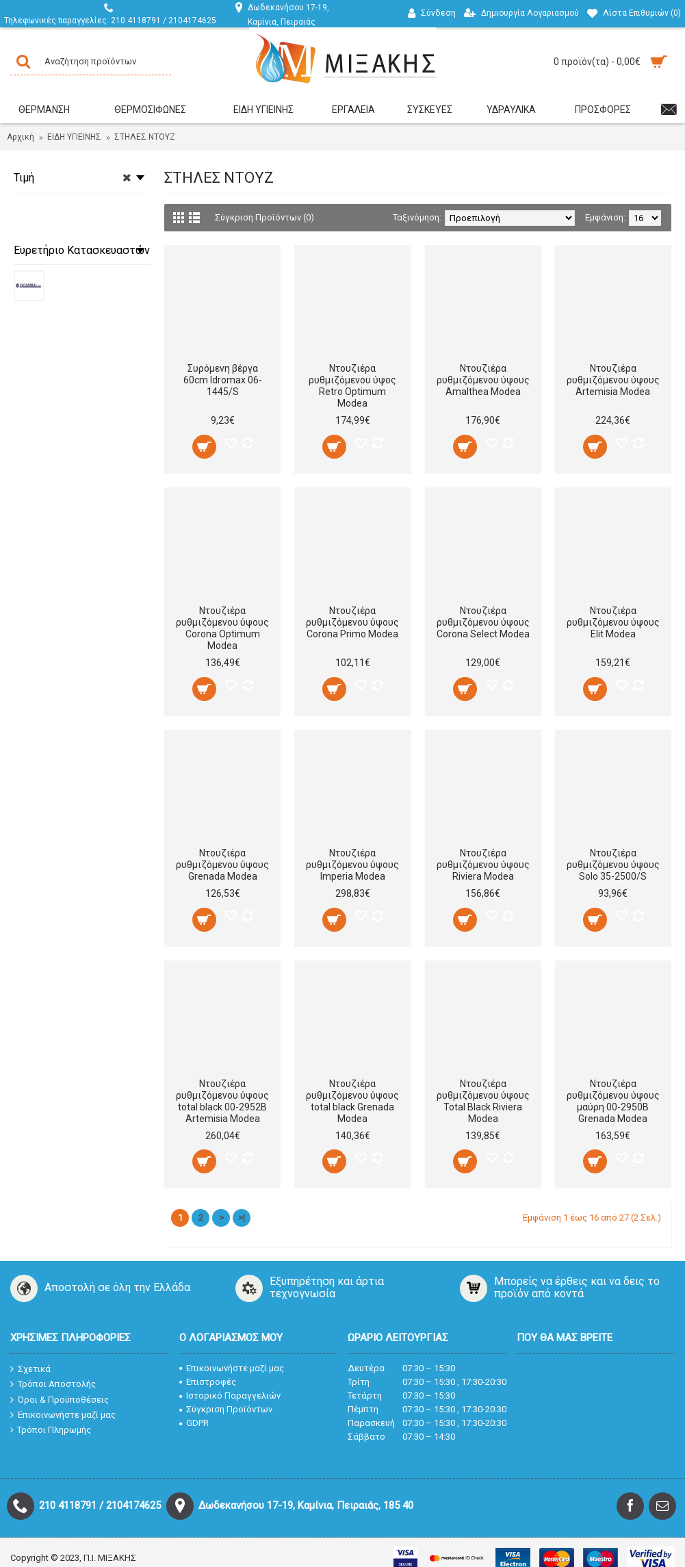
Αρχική (20, 137)
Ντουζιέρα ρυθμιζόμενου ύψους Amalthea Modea (483, 380)
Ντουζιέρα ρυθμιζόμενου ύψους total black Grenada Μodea (352, 1101)
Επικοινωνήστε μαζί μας (63, 1415)
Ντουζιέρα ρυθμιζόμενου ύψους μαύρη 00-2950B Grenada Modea (613, 1101)
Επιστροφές (207, 1382)
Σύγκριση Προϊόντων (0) (264, 217)
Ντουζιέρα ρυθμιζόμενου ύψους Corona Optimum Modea (222, 628)
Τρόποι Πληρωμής (50, 1430)
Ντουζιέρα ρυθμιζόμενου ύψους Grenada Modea (222, 865)
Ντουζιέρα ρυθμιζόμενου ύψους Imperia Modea (352, 865)
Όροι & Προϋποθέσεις (59, 1399)
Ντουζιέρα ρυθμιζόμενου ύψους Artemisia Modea (613, 380)
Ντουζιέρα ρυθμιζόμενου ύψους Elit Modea (613, 622)
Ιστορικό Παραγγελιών (230, 1395)
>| (241, 1217)
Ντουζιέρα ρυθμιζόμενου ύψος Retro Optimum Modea (352, 386)
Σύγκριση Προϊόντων (225, 1409)
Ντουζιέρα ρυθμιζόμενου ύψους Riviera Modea (483, 865)
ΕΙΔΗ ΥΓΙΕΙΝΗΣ (74, 137)
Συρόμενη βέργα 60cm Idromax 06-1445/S (222, 380)
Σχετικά (30, 1368)
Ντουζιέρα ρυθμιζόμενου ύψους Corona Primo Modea (352, 622)
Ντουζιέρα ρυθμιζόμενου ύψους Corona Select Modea (483, 622)
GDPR (194, 1423)
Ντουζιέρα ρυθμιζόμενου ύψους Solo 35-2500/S (613, 865)
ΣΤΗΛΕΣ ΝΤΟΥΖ (144, 137)
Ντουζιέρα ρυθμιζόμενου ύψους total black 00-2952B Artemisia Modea (222, 1101)
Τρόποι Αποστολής (53, 1384)
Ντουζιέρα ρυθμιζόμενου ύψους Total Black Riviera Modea (483, 1101)
